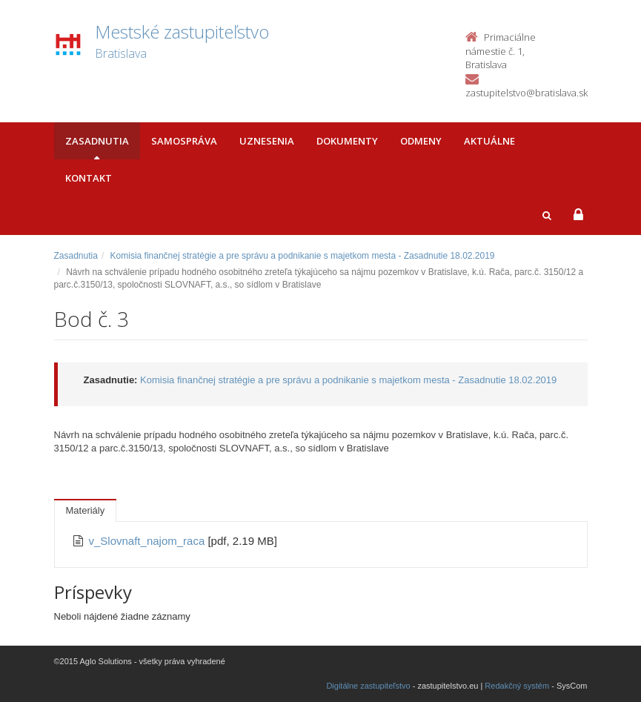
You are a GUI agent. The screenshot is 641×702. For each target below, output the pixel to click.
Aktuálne (489, 141)
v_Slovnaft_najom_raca (148, 540)
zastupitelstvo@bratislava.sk (526, 92)
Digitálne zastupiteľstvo (368, 685)
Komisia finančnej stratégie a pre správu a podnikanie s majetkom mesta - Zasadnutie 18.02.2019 (302, 256)
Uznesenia (266, 141)
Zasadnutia (97, 141)
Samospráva (184, 141)
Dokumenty (347, 141)
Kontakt (88, 178)
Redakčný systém (517, 685)
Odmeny (421, 141)
